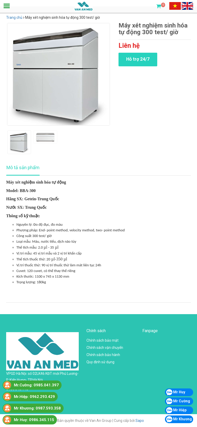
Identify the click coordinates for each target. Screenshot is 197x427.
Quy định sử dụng (100, 362)
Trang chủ (14, 17)
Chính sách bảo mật (102, 340)
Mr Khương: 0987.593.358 (37, 408)
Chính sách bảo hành (103, 355)
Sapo (139, 421)
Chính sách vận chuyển (104, 348)
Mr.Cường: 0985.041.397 (36, 385)
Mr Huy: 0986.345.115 (34, 419)
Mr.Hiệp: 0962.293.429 (34, 396)
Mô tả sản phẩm (23, 167)
